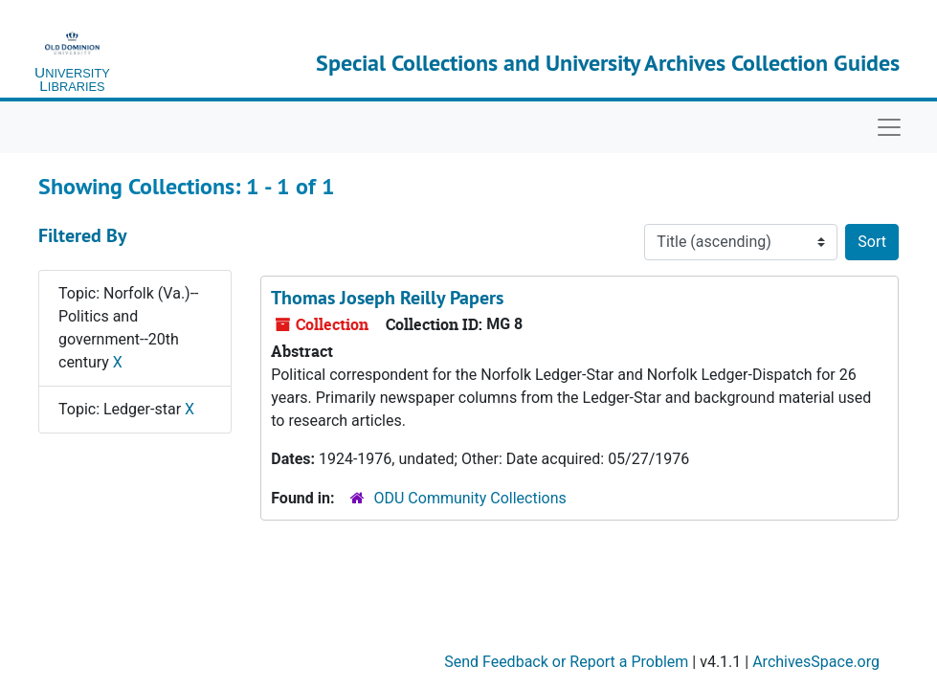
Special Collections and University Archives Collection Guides (608, 63)
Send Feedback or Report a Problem (566, 662)
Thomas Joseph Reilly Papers (387, 297)
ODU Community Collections (470, 498)
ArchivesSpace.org (816, 662)
